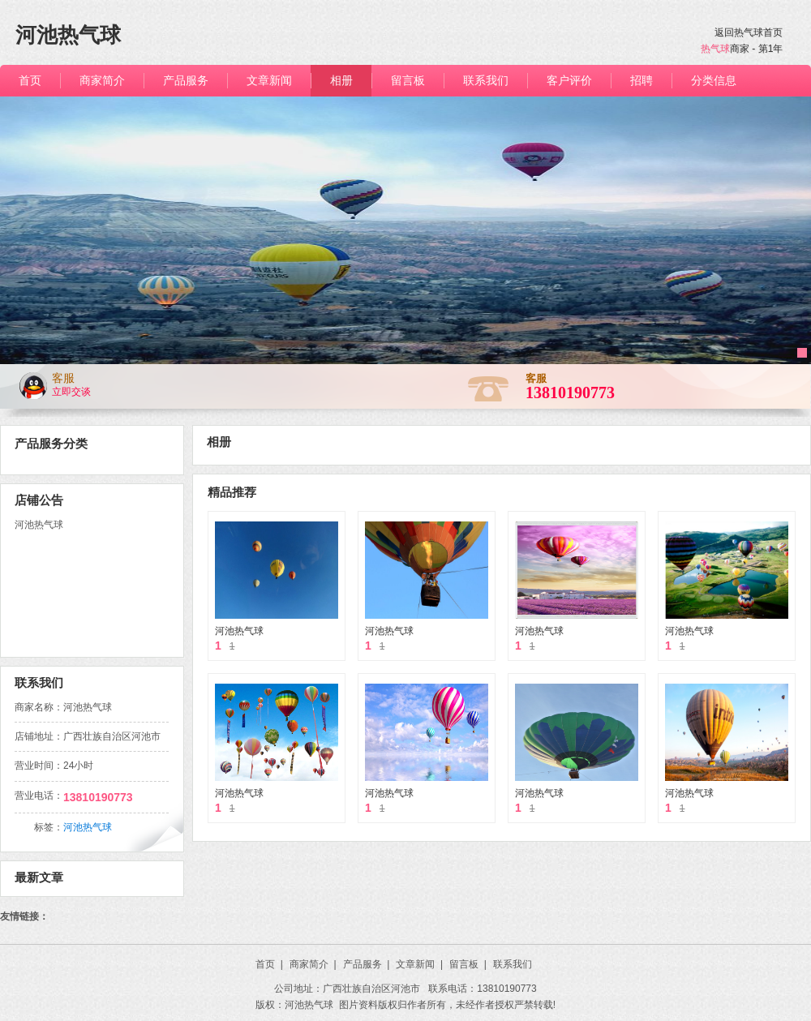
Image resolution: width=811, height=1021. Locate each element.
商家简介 (313, 964)
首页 (269, 964)
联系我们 (512, 964)
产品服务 (366, 964)
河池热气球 (239, 631)
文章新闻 (419, 964)
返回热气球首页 (748, 32)
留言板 (468, 964)
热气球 (715, 48)
